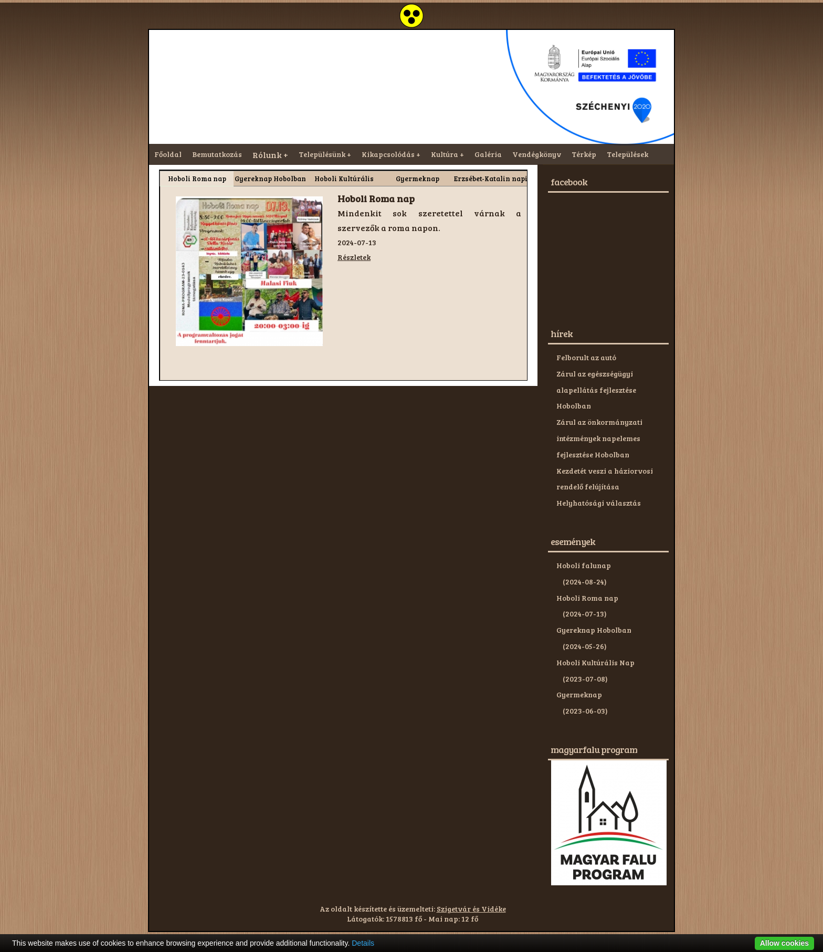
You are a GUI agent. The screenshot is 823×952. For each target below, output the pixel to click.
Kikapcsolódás (388, 154)
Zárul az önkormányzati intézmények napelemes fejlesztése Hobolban (599, 438)
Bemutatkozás (217, 154)
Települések (627, 154)
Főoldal (168, 154)
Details (363, 943)
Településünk (322, 154)
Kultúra (444, 154)
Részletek (354, 257)
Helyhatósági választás (598, 503)
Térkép (584, 154)
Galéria (488, 154)
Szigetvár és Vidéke (471, 909)
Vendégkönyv (536, 154)
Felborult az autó (586, 357)
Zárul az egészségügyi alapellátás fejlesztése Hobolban (596, 390)
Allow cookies (784, 943)
